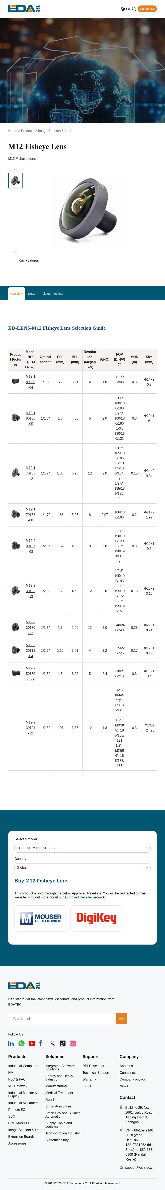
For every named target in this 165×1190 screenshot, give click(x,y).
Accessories (17, 1143)
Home (12, 131)
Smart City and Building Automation (62, 1114)
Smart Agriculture (58, 1106)
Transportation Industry (62, 1133)
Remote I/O (16, 1109)
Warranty (89, 1079)
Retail (49, 1099)
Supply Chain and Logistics (58, 1125)
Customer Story (57, 1140)
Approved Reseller (78, 897)
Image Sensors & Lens (55, 131)
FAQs (86, 1086)
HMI (11, 1072)
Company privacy (133, 1079)
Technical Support (95, 1072)
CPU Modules (18, 1123)
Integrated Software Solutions (60, 1067)
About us (126, 1066)
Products (27, 131)
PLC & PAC (16, 1079)
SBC (11, 1116)
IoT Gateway (17, 1086)
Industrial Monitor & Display (22, 1094)
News (124, 1086)
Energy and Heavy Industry (59, 1077)
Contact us (128, 1072)
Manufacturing (56, 1086)
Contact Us (147, 9)
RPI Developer (93, 1066)
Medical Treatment (59, 1093)
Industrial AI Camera (23, 1103)
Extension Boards (21, 1136)
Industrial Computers (23, 1066)
